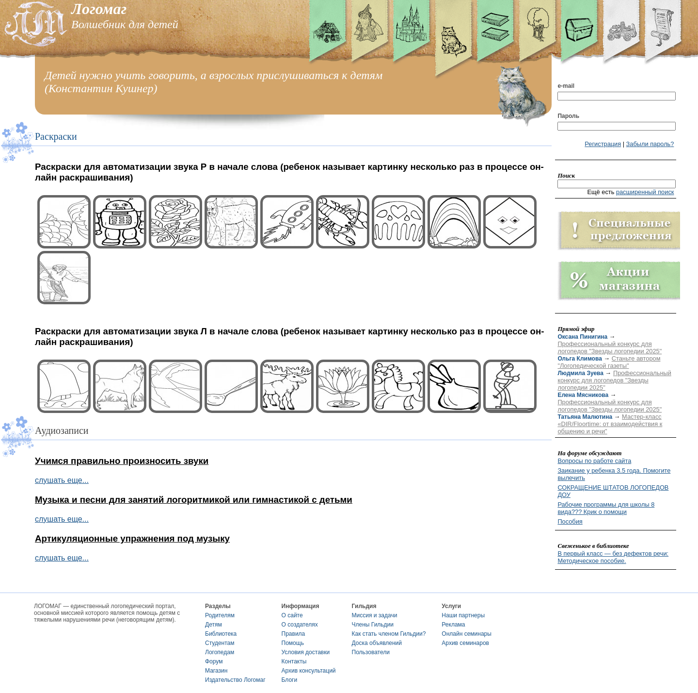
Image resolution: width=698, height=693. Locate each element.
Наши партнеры (463, 615)
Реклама (453, 624)
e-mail (565, 85)
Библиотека (221, 633)
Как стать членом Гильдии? (389, 633)
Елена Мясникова (582, 395)
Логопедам (219, 652)
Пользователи (371, 652)
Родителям (220, 615)
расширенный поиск (645, 192)
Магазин (216, 670)
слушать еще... (62, 480)
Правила (293, 633)
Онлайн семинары (467, 633)
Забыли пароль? (650, 144)
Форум (213, 661)
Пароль (568, 116)
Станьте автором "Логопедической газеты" (608, 362)
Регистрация (603, 144)
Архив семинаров (465, 643)
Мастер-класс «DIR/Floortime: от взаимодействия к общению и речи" (609, 424)
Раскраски (56, 136)
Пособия (569, 521)
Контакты (294, 661)
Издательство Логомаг (235, 679)
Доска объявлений (377, 643)
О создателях (300, 624)
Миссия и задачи (374, 615)
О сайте (292, 615)
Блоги (290, 679)
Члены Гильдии (373, 624)
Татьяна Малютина (584, 416)
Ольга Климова (579, 358)
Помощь (293, 643)
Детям (213, 624)
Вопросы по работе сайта (594, 460)
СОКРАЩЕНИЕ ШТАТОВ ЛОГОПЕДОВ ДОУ (612, 491)
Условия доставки (306, 652)
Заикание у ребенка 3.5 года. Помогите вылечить (613, 474)
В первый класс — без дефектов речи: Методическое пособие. (612, 557)
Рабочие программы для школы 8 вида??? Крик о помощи (605, 508)
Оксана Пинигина (582, 336)
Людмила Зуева (580, 373)
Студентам (220, 643)
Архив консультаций (309, 670)
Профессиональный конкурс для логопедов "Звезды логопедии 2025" (609, 347)
